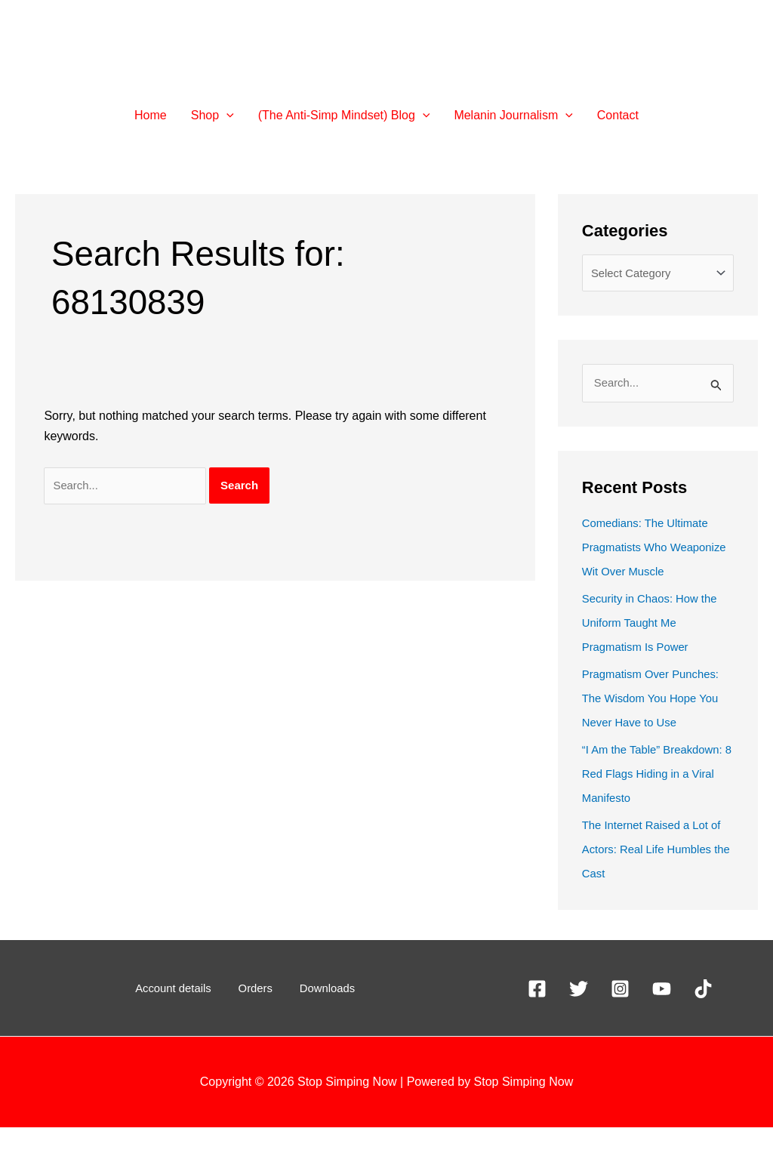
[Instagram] (620, 1017)
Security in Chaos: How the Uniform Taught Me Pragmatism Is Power (655, 651)
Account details (184, 1016)
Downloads (316, 1016)
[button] (212, 115)
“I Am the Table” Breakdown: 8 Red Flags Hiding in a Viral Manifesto (658, 802)
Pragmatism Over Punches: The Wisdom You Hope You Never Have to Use (656, 726)
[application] (226, 115)
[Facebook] (537, 1017)
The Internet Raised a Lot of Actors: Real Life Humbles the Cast (656, 877)
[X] (578, 1017)
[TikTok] (703, 1017)
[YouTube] (661, 1017)
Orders (256, 1016)
